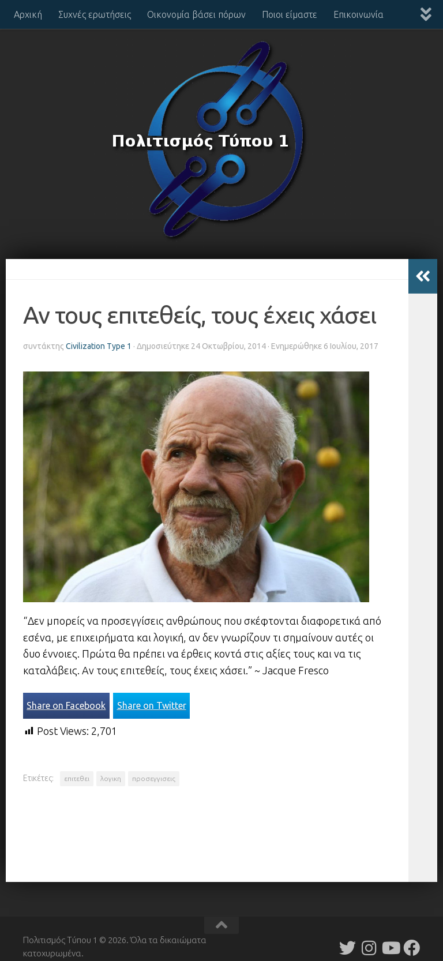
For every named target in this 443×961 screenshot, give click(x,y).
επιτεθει (76, 778)
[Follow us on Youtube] (390, 948)
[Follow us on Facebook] (411, 948)
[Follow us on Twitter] (347, 948)
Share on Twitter (151, 705)
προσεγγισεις (153, 778)
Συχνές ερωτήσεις (94, 14)
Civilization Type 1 (99, 346)
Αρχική (28, 14)
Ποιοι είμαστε (289, 14)
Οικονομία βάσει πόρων (196, 14)
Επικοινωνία (358, 14)
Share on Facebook (66, 705)
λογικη (110, 778)
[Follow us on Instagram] (369, 948)
